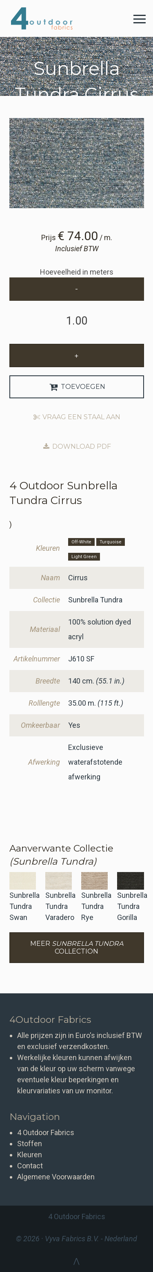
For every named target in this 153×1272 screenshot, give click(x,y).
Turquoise (111, 542)
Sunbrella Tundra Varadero (60, 906)
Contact (30, 1165)
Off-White (81, 542)
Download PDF (76, 446)
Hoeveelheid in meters (76, 272)
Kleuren (29, 1154)
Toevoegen (76, 387)
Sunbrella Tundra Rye (96, 906)
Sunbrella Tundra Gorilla (132, 906)
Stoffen (29, 1143)
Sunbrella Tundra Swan (24, 906)
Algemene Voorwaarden (56, 1176)
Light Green (84, 556)
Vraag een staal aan (77, 417)
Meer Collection (76, 947)
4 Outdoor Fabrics (48, 18)
